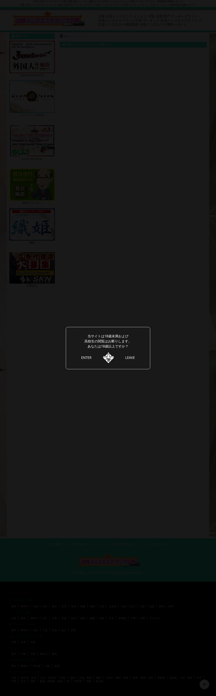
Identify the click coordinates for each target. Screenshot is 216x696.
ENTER (86, 357)
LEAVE (130, 357)
